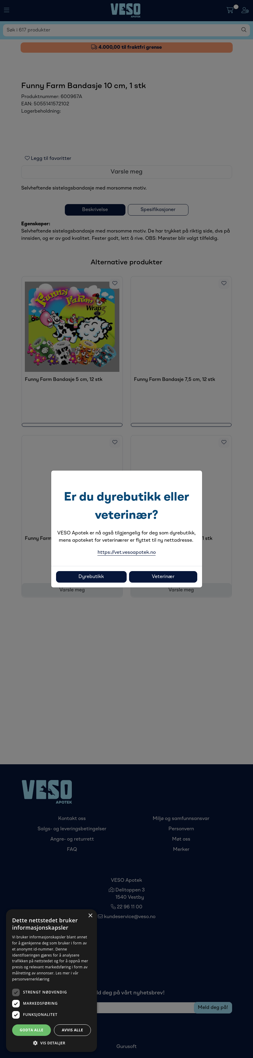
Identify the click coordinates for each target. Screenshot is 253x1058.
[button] (51, 1043)
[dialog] (51, 980)
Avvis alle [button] (72, 1030)
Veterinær (163, 576)
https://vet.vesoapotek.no (127, 552)
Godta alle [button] (31, 1030)
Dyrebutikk (91, 576)
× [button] (90, 916)
